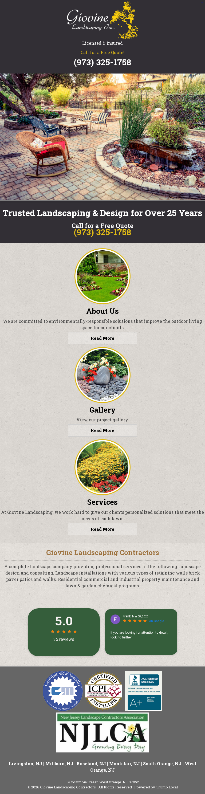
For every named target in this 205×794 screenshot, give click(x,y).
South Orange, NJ (162, 763)
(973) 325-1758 (102, 62)
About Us (102, 311)
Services (102, 502)
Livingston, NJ (25, 763)
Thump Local (167, 787)
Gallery (102, 409)
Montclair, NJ (124, 763)
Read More (102, 338)
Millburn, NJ (59, 763)
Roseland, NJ (91, 763)
